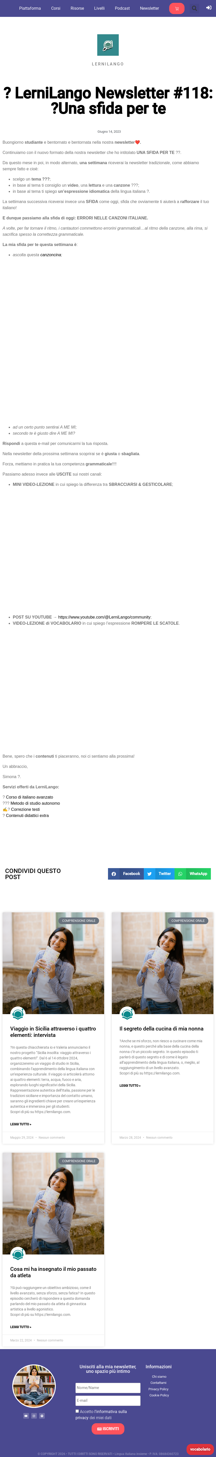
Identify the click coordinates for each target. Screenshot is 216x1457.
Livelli (105, 8)
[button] (194, 8)
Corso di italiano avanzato (29, 797)
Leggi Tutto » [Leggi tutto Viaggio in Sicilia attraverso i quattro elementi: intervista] (20, 1124)
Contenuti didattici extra (27, 815)
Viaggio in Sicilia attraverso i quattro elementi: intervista (53, 1032)
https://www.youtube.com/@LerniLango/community (104, 617)
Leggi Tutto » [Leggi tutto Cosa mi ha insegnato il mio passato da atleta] (20, 1327)
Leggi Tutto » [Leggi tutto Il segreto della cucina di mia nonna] (130, 1086)
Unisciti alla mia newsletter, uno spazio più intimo (108, 1369)
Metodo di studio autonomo (35, 803)
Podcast (127, 8)
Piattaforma (35, 8)
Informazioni (159, 1366)
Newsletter (154, 8)
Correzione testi (25, 809)
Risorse (82, 8)
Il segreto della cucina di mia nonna (161, 1029)
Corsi (61, 8)
